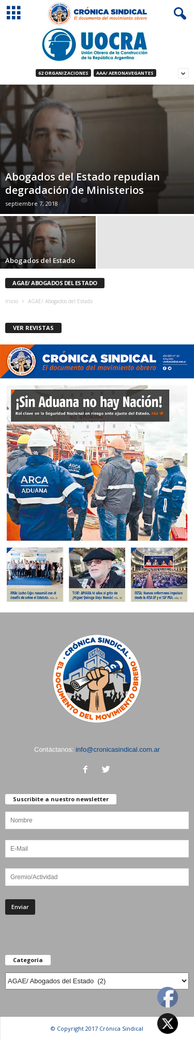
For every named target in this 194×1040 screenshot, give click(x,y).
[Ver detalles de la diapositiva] (97, 44)
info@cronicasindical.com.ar (118, 749)
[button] (178, 14)
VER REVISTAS (33, 328)
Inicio (11, 301)
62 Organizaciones (63, 73)
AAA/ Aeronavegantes (125, 73)
